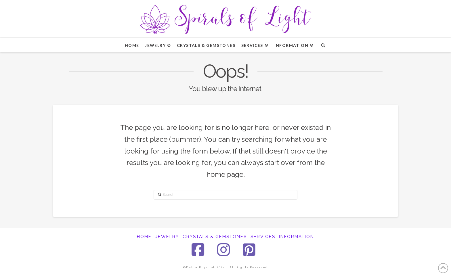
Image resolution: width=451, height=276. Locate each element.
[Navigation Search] (322, 45)
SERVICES (263, 236)
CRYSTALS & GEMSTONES (215, 236)
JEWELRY (167, 236)
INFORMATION (296, 236)
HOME (144, 236)
